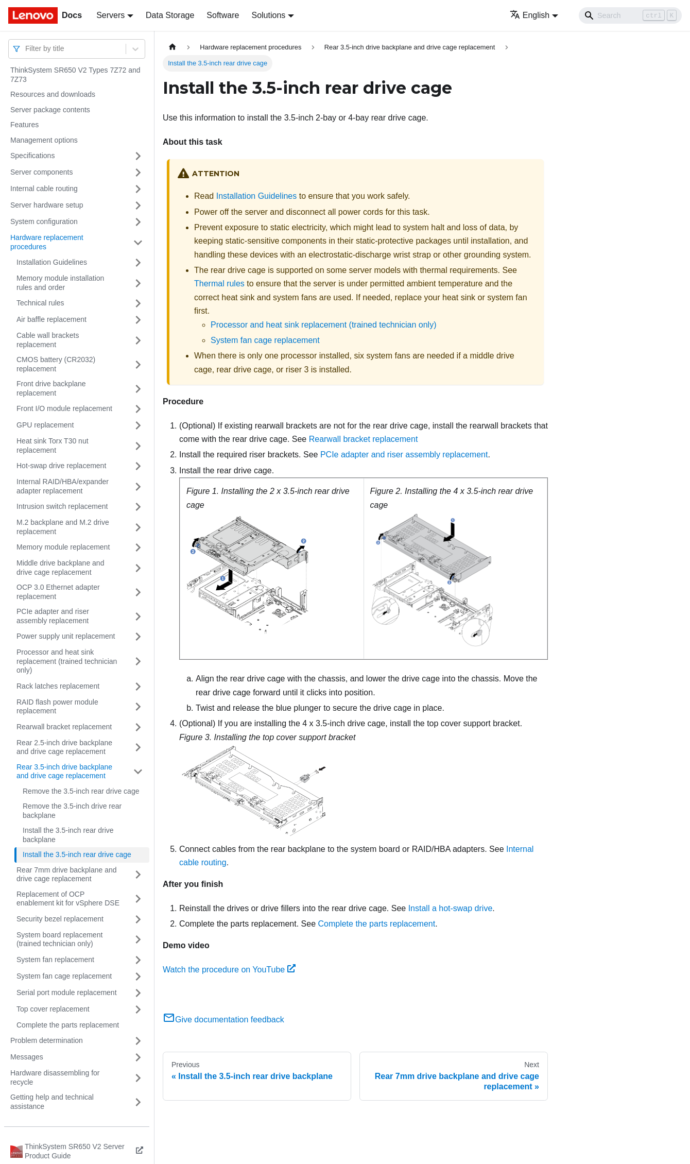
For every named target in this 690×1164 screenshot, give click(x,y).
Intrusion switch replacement (62, 506)
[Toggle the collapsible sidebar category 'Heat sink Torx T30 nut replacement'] (138, 446)
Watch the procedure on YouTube (229, 969)
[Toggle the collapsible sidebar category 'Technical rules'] (138, 303)
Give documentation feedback (223, 1019)
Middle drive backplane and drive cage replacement (60, 567)
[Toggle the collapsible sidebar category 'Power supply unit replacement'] (138, 636)
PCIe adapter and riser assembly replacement (52, 616)
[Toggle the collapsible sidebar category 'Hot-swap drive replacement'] (138, 466)
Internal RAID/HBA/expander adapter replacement (62, 486)
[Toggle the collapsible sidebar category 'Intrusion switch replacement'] (138, 507)
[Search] (630, 15)
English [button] (529, 15)
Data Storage (170, 15)
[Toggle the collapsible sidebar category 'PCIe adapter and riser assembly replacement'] (138, 616)
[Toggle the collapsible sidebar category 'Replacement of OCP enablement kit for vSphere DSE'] (138, 899)
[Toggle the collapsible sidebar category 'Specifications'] (138, 156)
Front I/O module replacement (64, 408)
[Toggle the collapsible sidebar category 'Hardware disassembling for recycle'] (138, 1078)
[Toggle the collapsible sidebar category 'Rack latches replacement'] (138, 686)
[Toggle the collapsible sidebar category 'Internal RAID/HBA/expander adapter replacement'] (138, 486)
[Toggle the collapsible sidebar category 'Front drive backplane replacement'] (138, 388)
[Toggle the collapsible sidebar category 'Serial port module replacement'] (138, 993)
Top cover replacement (53, 1009)
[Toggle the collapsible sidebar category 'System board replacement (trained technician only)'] (138, 940)
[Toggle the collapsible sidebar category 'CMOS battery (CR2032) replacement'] (138, 364)
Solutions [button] (268, 15)
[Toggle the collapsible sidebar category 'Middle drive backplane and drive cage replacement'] (138, 568)
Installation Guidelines (51, 262)
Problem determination (46, 1040)
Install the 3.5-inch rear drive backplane (68, 835)
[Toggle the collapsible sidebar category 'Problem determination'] (138, 1041)
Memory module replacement (63, 547)
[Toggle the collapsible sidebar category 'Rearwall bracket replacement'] (138, 727)
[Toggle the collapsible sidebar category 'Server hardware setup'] (138, 205)
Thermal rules (219, 283)
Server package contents (50, 110)
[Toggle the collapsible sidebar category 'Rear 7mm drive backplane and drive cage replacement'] (138, 875)
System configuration (44, 221)
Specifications (32, 155)
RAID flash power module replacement (57, 706)
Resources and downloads (52, 94)
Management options (44, 140)
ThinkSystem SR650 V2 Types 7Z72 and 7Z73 (75, 74)
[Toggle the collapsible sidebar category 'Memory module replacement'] (138, 547)
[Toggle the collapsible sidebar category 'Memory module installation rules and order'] (138, 283)
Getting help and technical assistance (52, 1101)
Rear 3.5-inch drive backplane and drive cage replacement (64, 771)
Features (24, 125)
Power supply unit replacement (65, 636)
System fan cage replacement (64, 976)
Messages (26, 1057)
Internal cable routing (44, 188)
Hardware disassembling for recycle (55, 1077)
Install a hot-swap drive (450, 908)
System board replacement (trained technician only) (59, 939)
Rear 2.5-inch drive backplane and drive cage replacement (64, 747)
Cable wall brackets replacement (47, 340)
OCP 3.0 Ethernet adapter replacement (58, 592)
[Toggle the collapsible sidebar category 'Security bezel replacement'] (138, 919)
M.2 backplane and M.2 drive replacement (62, 527)
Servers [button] (110, 15)
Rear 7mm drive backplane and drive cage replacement (66, 874)
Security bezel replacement (60, 919)
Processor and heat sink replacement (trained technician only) (66, 661)
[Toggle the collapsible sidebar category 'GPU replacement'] (138, 425)
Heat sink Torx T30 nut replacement (52, 445)
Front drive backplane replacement (51, 388)
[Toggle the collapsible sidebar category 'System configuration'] (138, 222)
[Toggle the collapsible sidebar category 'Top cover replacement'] (138, 1009)
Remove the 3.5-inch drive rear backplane (72, 810)
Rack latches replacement (57, 686)
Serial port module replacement (66, 992)
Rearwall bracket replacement (64, 727)
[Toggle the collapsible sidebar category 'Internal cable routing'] (138, 189)
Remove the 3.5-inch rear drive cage (81, 791)
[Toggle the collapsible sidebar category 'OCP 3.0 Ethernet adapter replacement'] (138, 592)
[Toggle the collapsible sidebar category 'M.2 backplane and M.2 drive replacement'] (138, 527)
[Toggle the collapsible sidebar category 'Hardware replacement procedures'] (138, 242)
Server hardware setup (46, 205)
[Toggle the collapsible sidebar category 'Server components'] (138, 172)
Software (222, 15)
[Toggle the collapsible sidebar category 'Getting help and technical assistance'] (138, 1102)
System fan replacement (55, 959)
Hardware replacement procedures (46, 242)
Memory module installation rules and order (60, 283)
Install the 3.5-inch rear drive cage (77, 854)
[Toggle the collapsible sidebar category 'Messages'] (138, 1057)
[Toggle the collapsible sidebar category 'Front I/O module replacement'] (138, 409)
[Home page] (172, 47)
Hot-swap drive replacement (61, 465)
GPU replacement (45, 425)
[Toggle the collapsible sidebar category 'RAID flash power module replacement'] (138, 707)
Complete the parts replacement (67, 1025)
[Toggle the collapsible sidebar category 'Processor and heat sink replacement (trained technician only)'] (138, 661)
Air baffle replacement (51, 319)
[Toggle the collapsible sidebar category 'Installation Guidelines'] (138, 262)
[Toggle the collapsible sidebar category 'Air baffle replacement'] (138, 320)
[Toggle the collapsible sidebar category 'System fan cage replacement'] (138, 976)
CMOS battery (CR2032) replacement (55, 364)
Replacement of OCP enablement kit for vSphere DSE (67, 899)
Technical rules (40, 303)
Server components (41, 172)
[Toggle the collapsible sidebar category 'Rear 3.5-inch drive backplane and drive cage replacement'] (138, 772)
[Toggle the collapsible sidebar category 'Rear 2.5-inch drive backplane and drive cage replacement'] (138, 747)
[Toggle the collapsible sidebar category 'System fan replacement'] (138, 960)
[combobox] (26, 49)
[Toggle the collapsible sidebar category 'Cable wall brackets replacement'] (138, 340)
